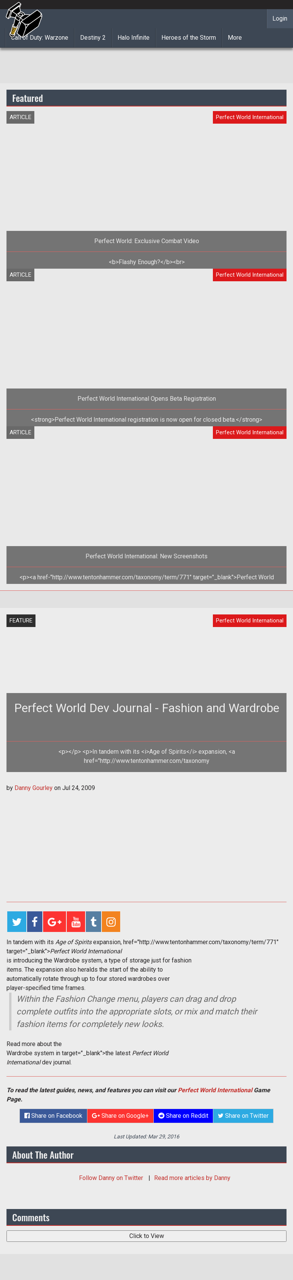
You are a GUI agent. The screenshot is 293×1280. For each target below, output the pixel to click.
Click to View (146, 1236)
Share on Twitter (243, 1115)
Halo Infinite (134, 37)
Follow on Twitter (112, 1178)
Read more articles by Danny (192, 1178)
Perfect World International (215, 1090)
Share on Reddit (183, 1115)
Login (279, 18)
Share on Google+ (120, 1115)
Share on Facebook (53, 1115)
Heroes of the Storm (188, 37)
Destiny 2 (93, 37)
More (235, 37)
